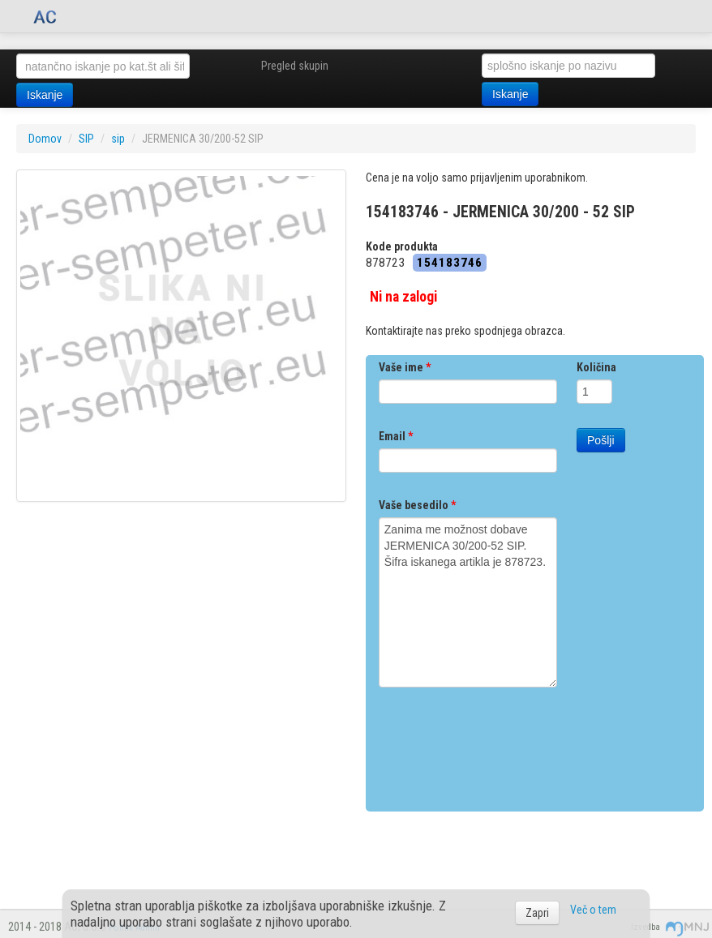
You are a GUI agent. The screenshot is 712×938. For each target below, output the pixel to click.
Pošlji (600, 440)
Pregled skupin (294, 65)
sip (118, 138)
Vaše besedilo (417, 505)
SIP (86, 138)
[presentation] (502, 743)
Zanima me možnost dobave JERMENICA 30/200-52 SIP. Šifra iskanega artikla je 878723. (468, 602)
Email (396, 436)
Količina (596, 367)
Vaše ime (405, 367)
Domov (45, 138)
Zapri (537, 912)
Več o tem (593, 909)
